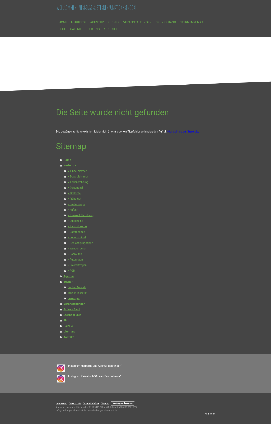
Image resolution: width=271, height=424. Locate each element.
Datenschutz (75, 403)
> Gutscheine (75, 220)
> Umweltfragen (77, 265)
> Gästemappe (76, 204)
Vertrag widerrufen (123, 403)
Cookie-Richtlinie (91, 403)
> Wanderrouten (77, 248)
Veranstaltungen (137, 22)
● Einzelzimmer (77, 171)
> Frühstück (74, 198)
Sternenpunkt (191, 22)
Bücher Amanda (77, 287)
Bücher (113, 22)
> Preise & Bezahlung (81, 215)
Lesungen (74, 298)
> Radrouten (75, 254)
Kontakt (110, 29)
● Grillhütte (74, 193)
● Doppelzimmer (78, 176)
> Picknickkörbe (77, 226)
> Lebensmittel (77, 237)
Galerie (76, 29)
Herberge (78, 22)
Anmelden (210, 413)
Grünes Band (166, 22)
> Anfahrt (73, 209)
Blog (62, 29)
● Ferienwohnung (78, 182)
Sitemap (105, 403)
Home (63, 22)
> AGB (71, 270)
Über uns (93, 29)
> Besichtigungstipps (80, 243)
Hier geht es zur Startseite (183, 131)
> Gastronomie (76, 232)
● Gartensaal (75, 187)
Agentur (97, 22)
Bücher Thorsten (77, 292)
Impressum (61, 403)
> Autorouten (75, 259)
